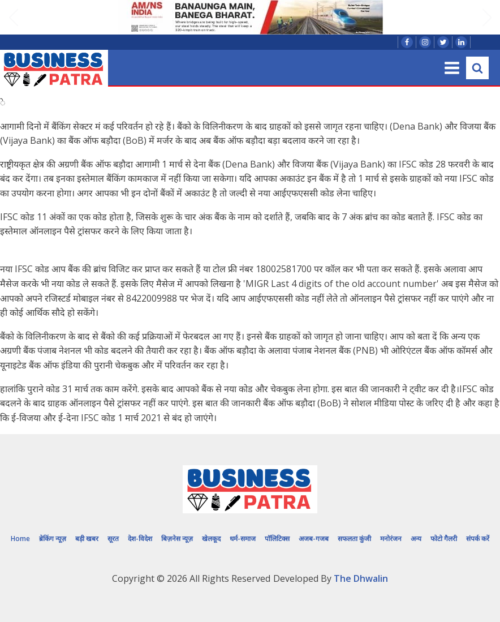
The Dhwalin (361, 578)
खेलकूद (211, 538)
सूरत (113, 538)
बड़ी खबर (86, 538)
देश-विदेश (140, 538)
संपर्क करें (477, 538)
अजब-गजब (314, 538)
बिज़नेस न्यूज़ (177, 538)
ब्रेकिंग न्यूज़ (52, 538)
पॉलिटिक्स (277, 538)
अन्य (416, 538)
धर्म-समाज (243, 538)
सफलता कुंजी (354, 538)
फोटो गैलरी (443, 538)
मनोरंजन (391, 538)
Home (20, 538)
